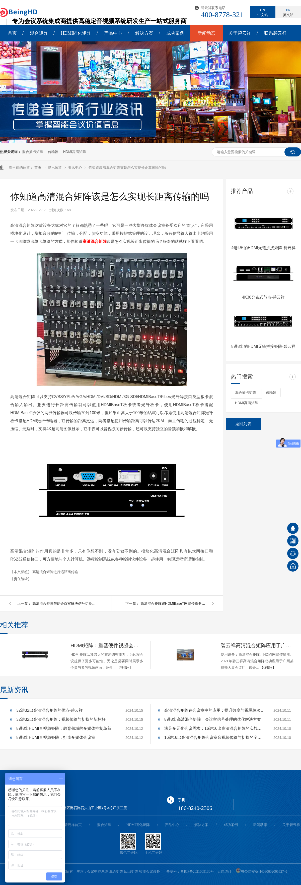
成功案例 (175, 33)
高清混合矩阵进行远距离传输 (55, 572)
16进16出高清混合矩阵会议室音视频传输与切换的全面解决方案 (214, 737)
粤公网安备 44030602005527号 (261, 871)
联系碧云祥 (275, 33)
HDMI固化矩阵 (76, 33)
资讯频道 (55, 167)
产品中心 (113, 33)
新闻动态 (206, 33)
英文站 (288, 12)
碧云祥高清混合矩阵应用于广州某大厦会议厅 (257, 645)
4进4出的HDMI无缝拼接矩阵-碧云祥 (263, 248)
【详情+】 (125, 668)
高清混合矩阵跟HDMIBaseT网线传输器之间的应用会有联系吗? (173, 603)
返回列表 (243, 424)
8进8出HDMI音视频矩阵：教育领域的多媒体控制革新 (63, 728)
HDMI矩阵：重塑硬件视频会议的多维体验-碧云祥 (106, 645)
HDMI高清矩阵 (74, 152)
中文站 (262, 12)
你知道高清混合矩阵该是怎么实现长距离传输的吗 (127, 167)
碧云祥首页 (73, 825)
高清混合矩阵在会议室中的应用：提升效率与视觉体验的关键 (214, 710)
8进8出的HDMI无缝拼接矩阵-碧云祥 (263, 346)
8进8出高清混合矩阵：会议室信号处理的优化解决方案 (212, 719)
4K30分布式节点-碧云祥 (263, 297)
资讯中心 (75, 167)
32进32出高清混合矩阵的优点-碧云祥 (49, 710)
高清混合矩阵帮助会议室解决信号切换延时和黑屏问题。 (65, 603)
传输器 (53, 152)
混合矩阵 (39, 33)
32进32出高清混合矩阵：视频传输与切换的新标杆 (61, 719)
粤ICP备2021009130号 (197, 871)
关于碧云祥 (240, 33)
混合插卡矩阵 (32, 152)
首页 (12, 33)
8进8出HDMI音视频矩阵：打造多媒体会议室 (55, 737)
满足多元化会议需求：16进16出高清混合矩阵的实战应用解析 (214, 728)
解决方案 (144, 33)
